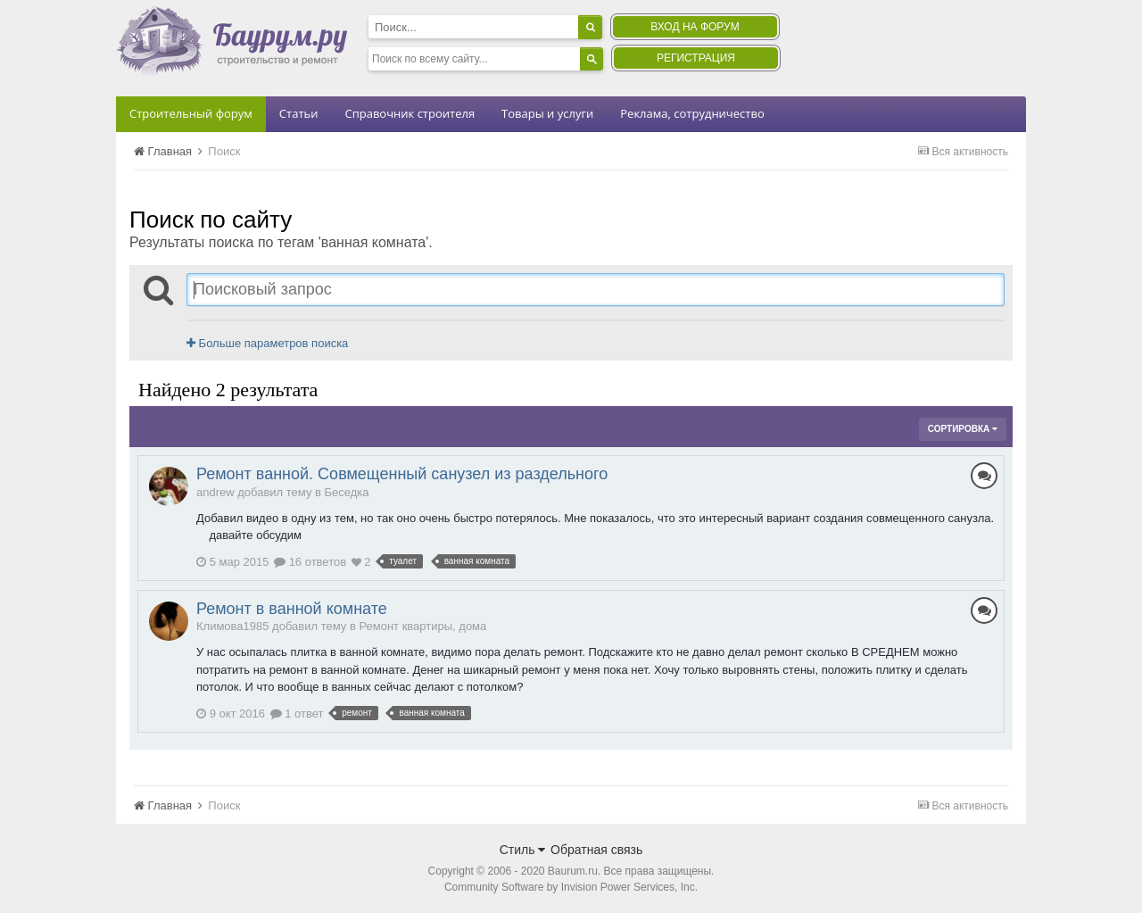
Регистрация (696, 58)
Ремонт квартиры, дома (422, 626)
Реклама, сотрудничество (692, 113)
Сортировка (962, 429)
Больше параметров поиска (267, 343)
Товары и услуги (547, 113)
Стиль (523, 849)
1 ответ (297, 713)
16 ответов (310, 562)
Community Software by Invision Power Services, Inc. (571, 887)
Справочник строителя (409, 113)
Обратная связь (596, 849)
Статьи (299, 113)
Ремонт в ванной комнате (291, 609)
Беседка (347, 492)
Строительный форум (190, 113)
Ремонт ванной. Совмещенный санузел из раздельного (402, 474)
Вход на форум (694, 27)
